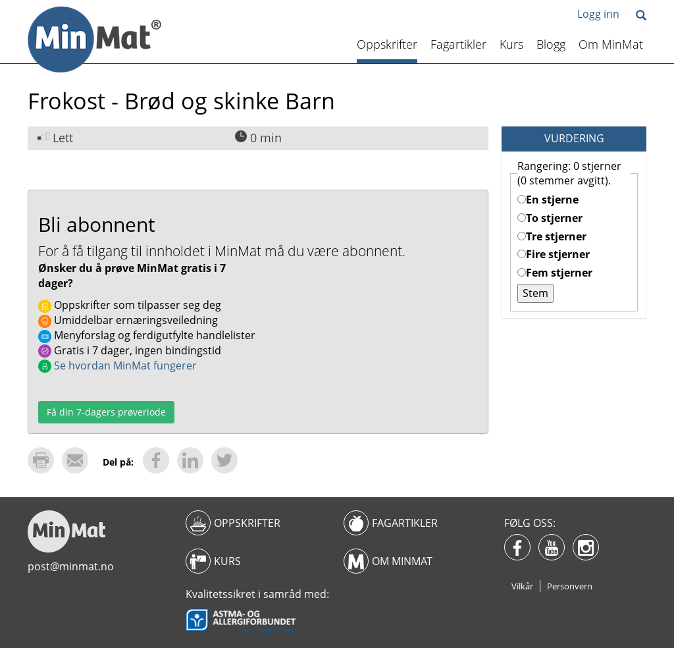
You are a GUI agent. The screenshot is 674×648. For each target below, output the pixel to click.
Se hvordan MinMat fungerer (117, 365)
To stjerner (550, 218)
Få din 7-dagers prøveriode (106, 412)
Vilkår (522, 586)
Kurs (511, 44)
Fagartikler (458, 44)
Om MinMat (611, 44)
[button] (641, 16)
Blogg (550, 44)
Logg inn (598, 14)
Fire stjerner (553, 254)
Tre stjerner (551, 236)
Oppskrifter (387, 44)
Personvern (569, 586)
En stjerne (548, 199)
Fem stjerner (554, 272)
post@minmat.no (71, 566)
